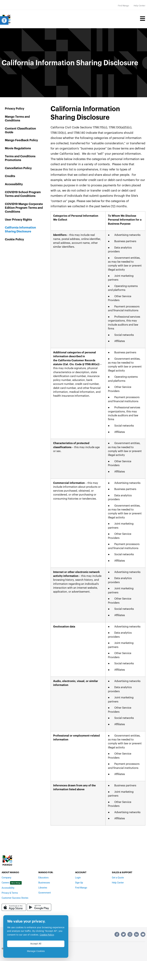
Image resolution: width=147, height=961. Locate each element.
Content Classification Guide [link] (20, 130)
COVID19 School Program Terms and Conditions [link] (23, 194)
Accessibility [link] (14, 184)
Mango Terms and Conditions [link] (17, 118)
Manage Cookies (36, 951)
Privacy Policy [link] (14, 108)
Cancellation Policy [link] (18, 168)
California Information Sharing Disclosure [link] (20, 229)
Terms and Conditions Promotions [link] (20, 158)
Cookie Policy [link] (14, 239)
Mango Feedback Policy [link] (21, 140)
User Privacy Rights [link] (18, 219)
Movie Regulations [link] (18, 148)
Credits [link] (10, 176)
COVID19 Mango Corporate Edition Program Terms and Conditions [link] (24, 208)
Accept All (35, 944)
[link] (4, 20)
